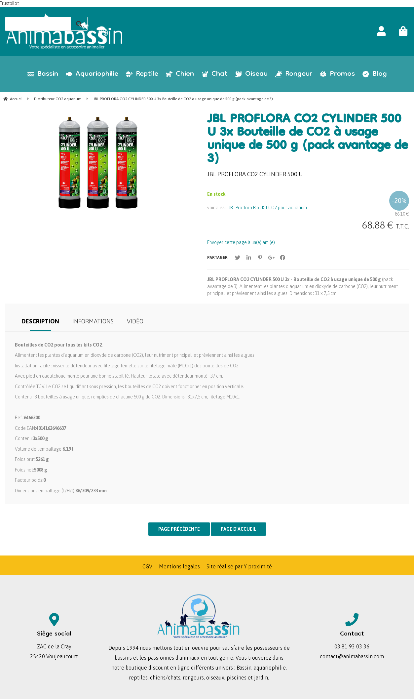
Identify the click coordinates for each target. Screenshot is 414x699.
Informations (93, 321)
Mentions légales (179, 566)
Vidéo (135, 321)
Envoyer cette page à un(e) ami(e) (241, 242)
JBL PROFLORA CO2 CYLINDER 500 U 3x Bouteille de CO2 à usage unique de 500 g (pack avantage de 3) (307, 139)
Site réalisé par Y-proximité (239, 566)
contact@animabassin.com (352, 656)
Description (40, 321)
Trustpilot (9, 3)
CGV (147, 566)
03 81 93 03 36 (351, 646)
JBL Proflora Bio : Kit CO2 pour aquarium (268, 207)
